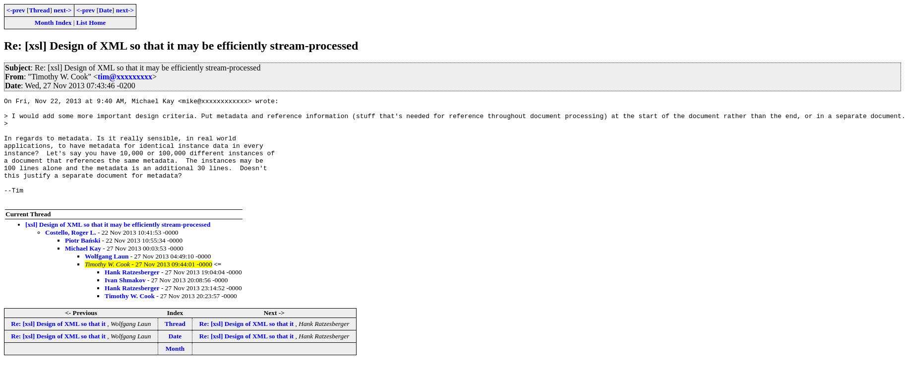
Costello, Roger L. (70, 253)
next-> (62, 10)
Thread (39, 10)
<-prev (15, 10)
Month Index (53, 22)
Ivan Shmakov (125, 301)
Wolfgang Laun (107, 277)
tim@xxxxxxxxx (125, 76)
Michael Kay (83, 269)
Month (175, 369)
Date (105, 10)
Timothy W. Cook (130, 316)
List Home (91, 22)
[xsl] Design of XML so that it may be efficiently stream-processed (117, 245)
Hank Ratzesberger (132, 293)
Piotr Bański (82, 261)
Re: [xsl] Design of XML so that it (59, 344)
